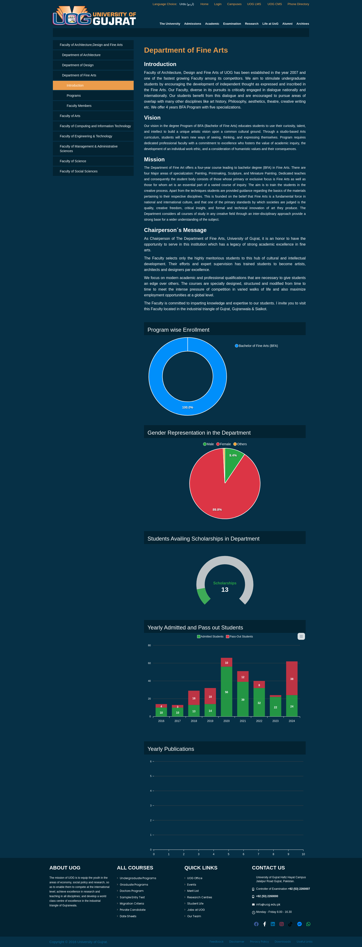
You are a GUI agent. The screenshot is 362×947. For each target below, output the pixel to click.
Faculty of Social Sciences (78, 171)
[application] (213, 376)
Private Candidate (132, 910)
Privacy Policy (259, 942)
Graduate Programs (134, 885)
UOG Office (194, 878)
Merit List (193, 891)
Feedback (216, 942)
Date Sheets (128, 916)
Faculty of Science (73, 161)
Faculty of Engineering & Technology (86, 136)
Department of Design (78, 65)
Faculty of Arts (70, 116)
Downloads (283, 942)
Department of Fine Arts (79, 75)
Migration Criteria (132, 903)
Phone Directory (298, 4)
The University (170, 23)
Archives (302, 23)
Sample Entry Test (132, 897)
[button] (256, 346)
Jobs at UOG (196, 910)
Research (252, 23)
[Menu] (301, 636)
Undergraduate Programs (138, 878)
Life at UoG (270, 23)
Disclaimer (236, 942)
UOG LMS (254, 4)
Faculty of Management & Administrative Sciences (89, 148)
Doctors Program (132, 891)
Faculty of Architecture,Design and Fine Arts (91, 45)
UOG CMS (275, 4)
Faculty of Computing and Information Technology (95, 126)
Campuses (234, 4)
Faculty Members (79, 106)
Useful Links (305, 942)
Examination (232, 23)
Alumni (287, 23)
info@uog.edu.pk (268, 904)
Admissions (192, 23)
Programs (74, 95)
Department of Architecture (81, 55)
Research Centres (199, 897)
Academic (212, 23)
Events (191, 885)
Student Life (195, 903)
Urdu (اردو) (186, 4)
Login (218, 4)
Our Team (194, 916)
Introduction (75, 85)
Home (204, 4)
